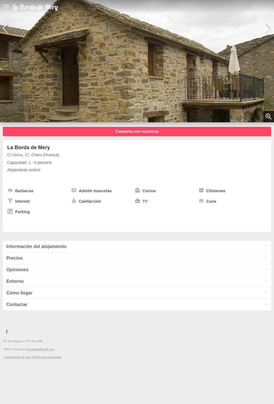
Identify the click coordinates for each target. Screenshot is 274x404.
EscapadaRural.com (41, 349)
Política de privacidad (46, 357)
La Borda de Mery (35, 7)
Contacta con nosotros (137, 131)
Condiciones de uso (17, 357)
